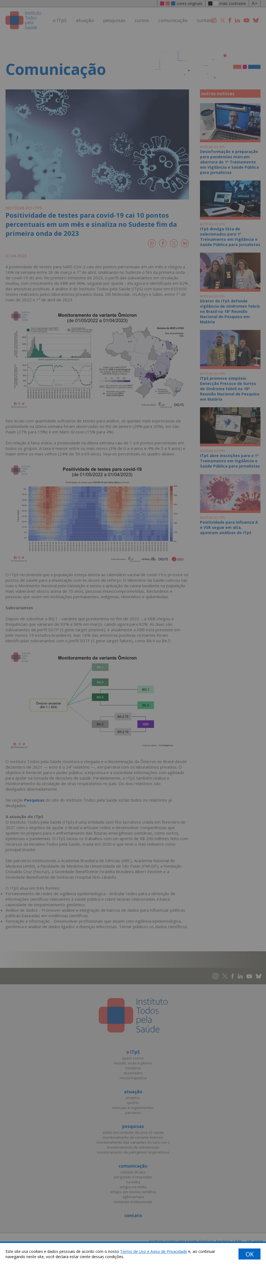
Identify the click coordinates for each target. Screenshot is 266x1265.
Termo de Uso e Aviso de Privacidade (153, 1251)
